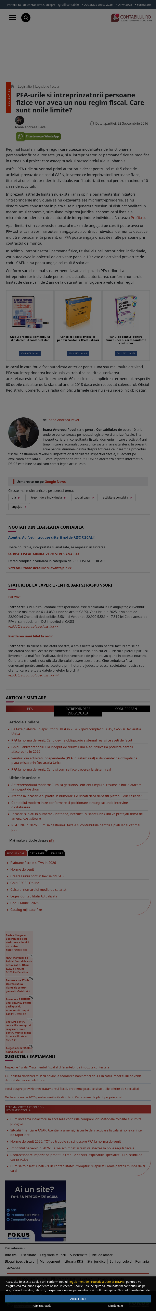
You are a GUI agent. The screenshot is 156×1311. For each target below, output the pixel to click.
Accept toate (78, 1298)
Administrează (42, 1305)
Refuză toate (115, 1305)
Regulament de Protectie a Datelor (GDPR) (96, 1282)
